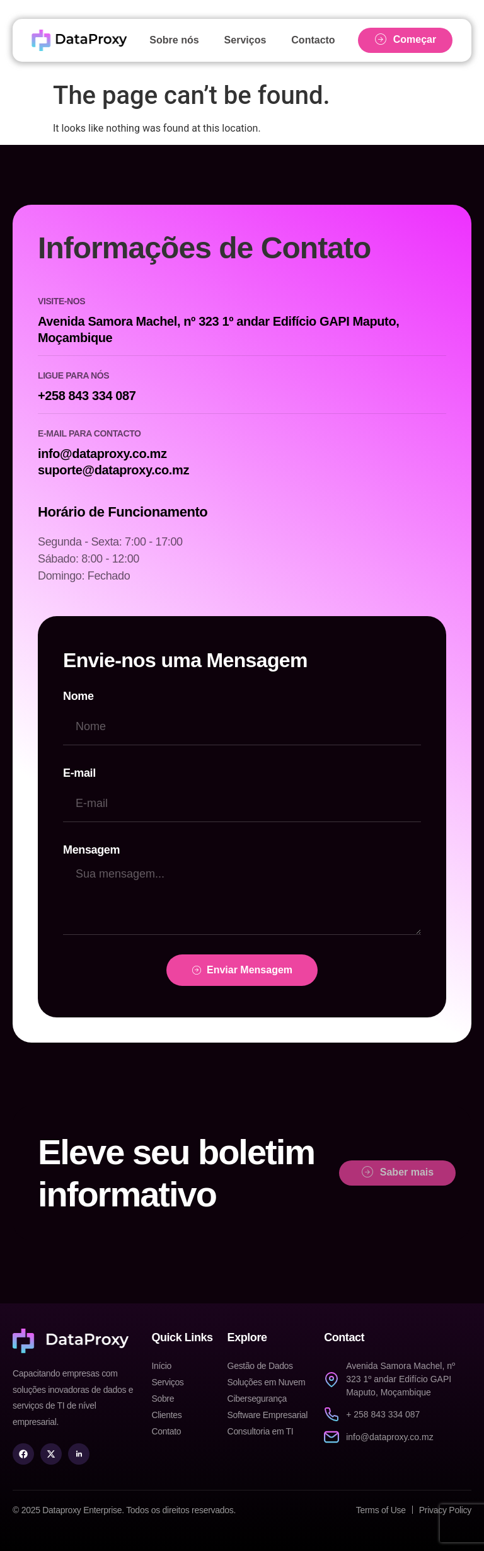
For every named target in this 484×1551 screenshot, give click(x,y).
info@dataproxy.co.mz (102, 454)
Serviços (245, 40)
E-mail (79, 773)
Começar (405, 39)
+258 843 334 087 (86, 396)
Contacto (313, 40)
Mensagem (91, 850)
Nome (78, 696)
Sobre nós (174, 40)
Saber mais (397, 1172)
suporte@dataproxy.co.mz (113, 470)
